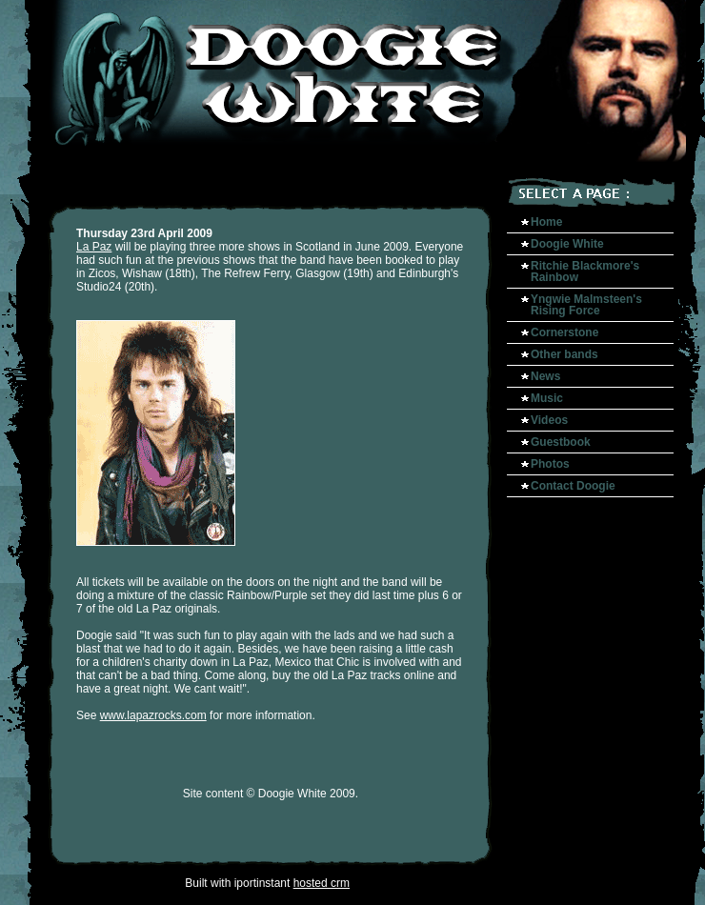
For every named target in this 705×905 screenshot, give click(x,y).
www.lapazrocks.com (153, 715)
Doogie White (567, 244)
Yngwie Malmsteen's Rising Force (586, 304)
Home (546, 222)
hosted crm (321, 883)
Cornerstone (564, 332)
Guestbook (561, 442)
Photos (550, 464)
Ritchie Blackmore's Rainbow (585, 271)
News (545, 376)
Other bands (564, 354)
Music (547, 398)
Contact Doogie (573, 486)
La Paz (93, 246)
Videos (549, 420)
